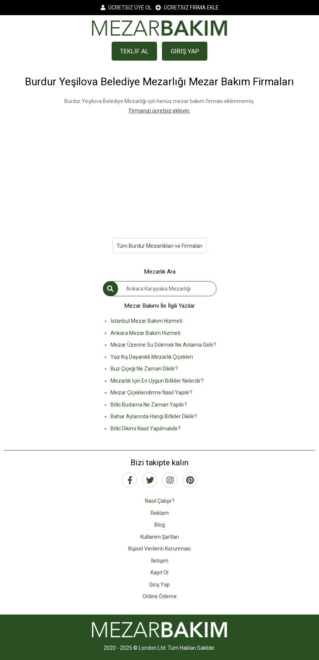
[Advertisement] (159, 168)
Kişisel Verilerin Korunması (159, 549)
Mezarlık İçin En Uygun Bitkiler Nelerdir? (157, 381)
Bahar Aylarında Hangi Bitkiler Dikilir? (153, 416)
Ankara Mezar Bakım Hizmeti (145, 333)
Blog (159, 525)
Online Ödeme (160, 596)
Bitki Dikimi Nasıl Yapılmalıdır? (145, 428)
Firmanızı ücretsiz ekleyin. (159, 111)
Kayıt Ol (159, 572)
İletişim (159, 561)
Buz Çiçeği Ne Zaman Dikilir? (144, 369)
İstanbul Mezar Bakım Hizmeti (146, 321)
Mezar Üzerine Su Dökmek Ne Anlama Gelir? (163, 345)
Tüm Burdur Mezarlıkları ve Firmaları (159, 246)
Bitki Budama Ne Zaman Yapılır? (148, 405)
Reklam (160, 513)
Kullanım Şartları (159, 537)
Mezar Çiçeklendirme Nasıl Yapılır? (151, 392)
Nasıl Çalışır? (159, 501)
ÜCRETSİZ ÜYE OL (126, 8)
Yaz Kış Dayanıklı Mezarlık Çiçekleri (151, 357)
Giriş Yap (159, 585)
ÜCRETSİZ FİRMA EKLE (187, 8)
